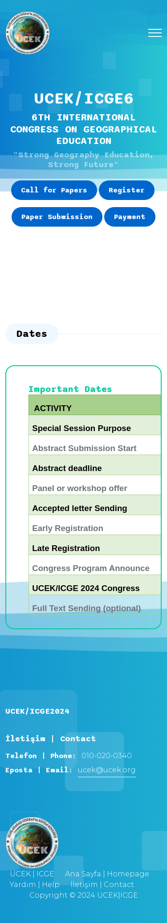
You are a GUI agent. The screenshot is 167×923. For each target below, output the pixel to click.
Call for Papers (54, 190)
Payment (130, 216)
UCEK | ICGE (32, 874)
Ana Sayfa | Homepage (107, 874)
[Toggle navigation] (155, 33)
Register (127, 190)
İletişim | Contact (102, 884)
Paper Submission (57, 216)
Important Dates (70, 389)
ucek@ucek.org (107, 770)
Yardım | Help (35, 884)
